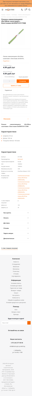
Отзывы (16, 274)
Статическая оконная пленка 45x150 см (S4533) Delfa (23, 196)
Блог (16, 309)
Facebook (13, 334)
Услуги (16, 293)
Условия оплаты (16, 283)
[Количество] (9, 81)
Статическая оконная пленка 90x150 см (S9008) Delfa (23, 184)
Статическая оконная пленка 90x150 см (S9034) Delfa (23, 190)
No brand (20, 159)
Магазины (16, 269)
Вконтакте (9, 334)
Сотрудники (16, 264)
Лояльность (16, 297)
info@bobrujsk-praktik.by (17, 346)
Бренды (16, 314)
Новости (16, 262)
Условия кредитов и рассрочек (16, 302)
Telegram (22, 334)
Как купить (16, 295)
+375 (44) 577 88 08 (17, 343)
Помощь (16, 306)
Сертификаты (16, 276)
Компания (16, 259)
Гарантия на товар (16, 288)
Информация (16, 280)
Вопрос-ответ (16, 312)
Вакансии (16, 266)
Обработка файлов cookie (16, 300)
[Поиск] (29, 10)
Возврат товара (16, 290)
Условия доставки (16, 286)
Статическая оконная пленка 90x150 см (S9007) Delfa (23, 178)
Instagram (17, 334)
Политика (16, 271)
